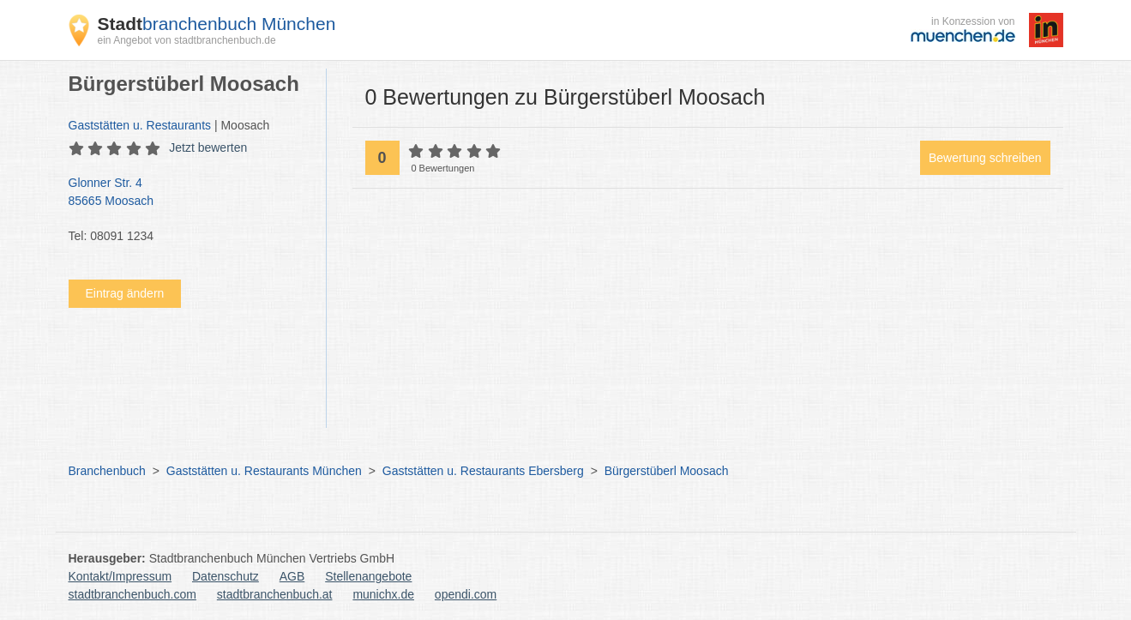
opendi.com (465, 594)
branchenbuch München (217, 23)
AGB (292, 576)
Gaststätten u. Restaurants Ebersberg (483, 471)
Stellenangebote (368, 576)
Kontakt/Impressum (120, 576)
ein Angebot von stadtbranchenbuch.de (187, 40)
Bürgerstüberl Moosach (667, 471)
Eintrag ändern (125, 293)
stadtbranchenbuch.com (132, 594)
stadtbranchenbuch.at (275, 594)
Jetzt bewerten (208, 147)
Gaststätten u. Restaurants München (264, 471)
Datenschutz (225, 576)
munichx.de (383, 594)
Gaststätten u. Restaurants (140, 125)
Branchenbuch (107, 471)
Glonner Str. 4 (189, 193)
